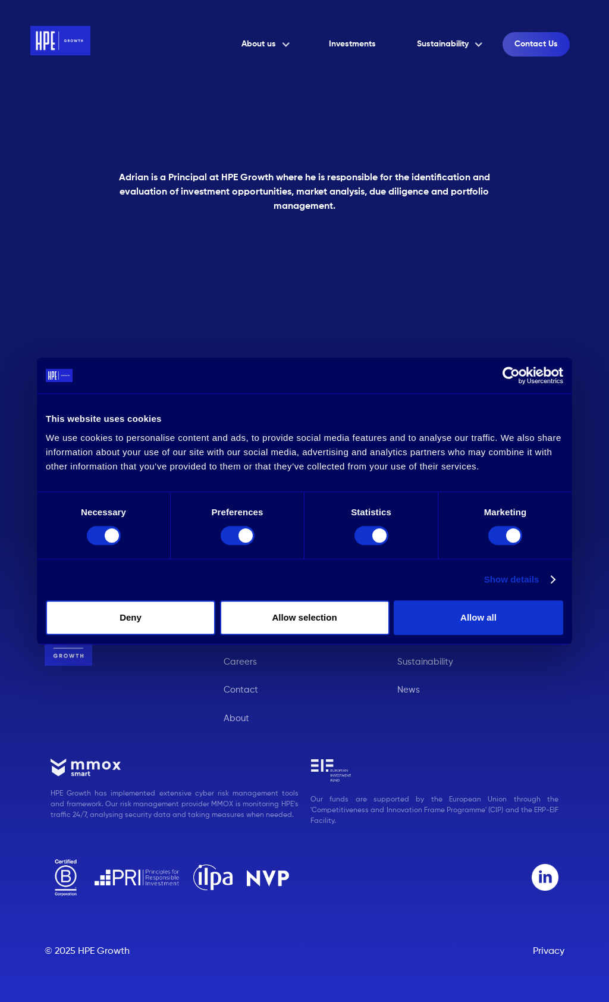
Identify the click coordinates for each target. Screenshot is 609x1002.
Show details (511, 579)
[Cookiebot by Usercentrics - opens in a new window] (511, 375)
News (408, 689)
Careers (240, 661)
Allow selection (304, 617)
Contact (241, 689)
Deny (131, 617)
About (236, 718)
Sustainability (425, 661)
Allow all (478, 617)
